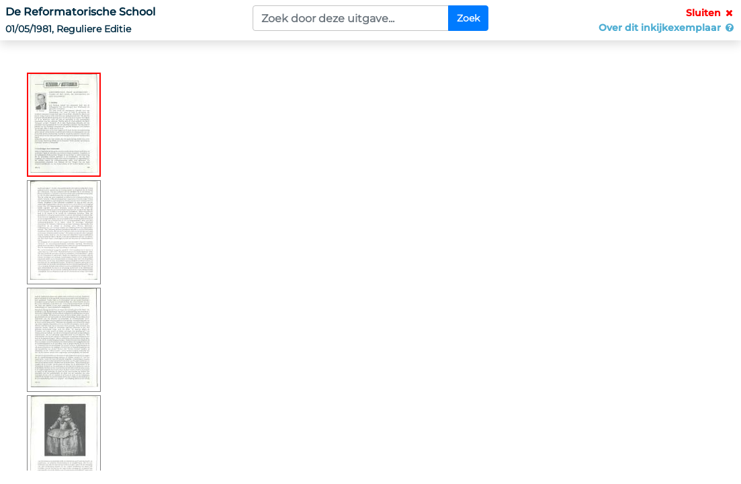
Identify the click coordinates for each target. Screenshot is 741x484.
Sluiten (711, 13)
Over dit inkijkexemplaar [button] (667, 28)
